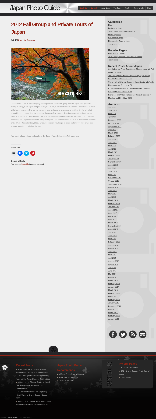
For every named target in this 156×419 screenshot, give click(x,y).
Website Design (13, 417)
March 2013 (113, 290)
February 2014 (114, 284)
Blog (149, 8)
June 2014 (112, 271)
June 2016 (112, 235)
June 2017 (112, 213)
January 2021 (113, 158)
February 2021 (114, 155)
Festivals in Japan (115, 28)
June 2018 (112, 191)
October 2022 (113, 123)
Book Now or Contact (88, 8)
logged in (25, 164)
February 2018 (114, 203)
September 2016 (114, 226)
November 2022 (114, 120)
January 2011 (113, 319)
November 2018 (114, 178)
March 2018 (113, 200)
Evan (20, 40)
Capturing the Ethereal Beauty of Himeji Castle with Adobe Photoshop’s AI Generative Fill (33, 385)
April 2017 (112, 219)
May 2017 (112, 216)
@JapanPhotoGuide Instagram (71, 374)
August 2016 (113, 229)
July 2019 (112, 168)
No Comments (29, 40)
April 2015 (112, 258)
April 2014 (112, 277)
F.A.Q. (127, 8)
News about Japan (115, 38)
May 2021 (112, 146)
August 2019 (113, 165)
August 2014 (113, 264)
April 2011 (112, 309)
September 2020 (114, 162)
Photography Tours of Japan (119, 41)
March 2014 (113, 280)
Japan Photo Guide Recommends (121, 31)
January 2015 (113, 261)
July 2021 (112, 139)
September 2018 (114, 184)
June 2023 (112, 110)
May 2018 (112, 194)
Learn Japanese (114, 34)
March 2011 (113, 312)
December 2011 (114, 306)
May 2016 (112, 239)
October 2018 (113, 181)
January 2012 (113, 303)
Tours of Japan (114, 44)
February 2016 (114, 242)
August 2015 (113, 248)
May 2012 (112, 296)
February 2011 (114, 316)
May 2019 (112, 175)
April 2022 (112, 130)
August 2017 (113, 210)
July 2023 (112, 107)
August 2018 (113, 187)
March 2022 (113, 133)
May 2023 (112, 114)
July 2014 (112, 268)
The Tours (117, 8)
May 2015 (112, 255)
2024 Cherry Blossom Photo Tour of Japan (125, 57)
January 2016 (113, 245)
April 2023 (112, 117)
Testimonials (139, 8)
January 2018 (113, 207)
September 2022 (114, 126)
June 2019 (112, 171)
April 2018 (112, 197)
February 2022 (114, 136)
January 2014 (113, 287)
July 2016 (112, 232)
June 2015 (112, 252)
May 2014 (112, 274)
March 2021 (113, 152)
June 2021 (112, 143)
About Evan (105, 8)
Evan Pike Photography (68, 377)
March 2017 (113, 223)
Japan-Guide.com (66, 380)
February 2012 (114, 300)
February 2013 (114, 293)
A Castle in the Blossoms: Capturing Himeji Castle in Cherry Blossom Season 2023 (32, 395)
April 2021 (112, 149)
